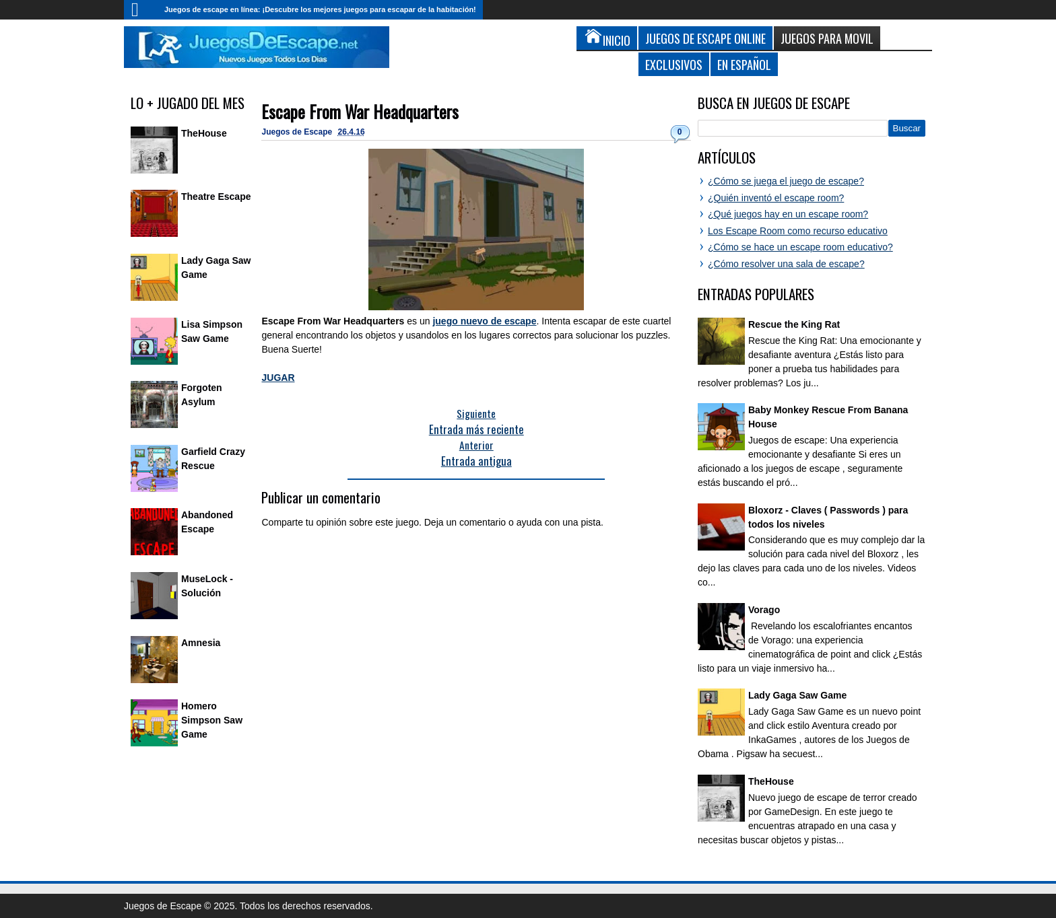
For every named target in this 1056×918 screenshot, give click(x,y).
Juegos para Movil (827, 38)
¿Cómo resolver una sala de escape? (786, 263)
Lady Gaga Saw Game (797, 695)
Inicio (141, 10)
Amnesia (200, 642)
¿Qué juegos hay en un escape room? (788, 214)
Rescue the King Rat (794, 324)
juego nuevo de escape (484, 321)
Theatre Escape (216, 196)
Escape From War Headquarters (360, 111)
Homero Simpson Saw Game (211, 720)
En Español (744, 64)
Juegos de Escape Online (705, 38)
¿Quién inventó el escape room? (776, 197)
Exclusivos (673, 64)
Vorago (764, 609)
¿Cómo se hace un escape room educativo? (800, 247)
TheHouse (204, 133)
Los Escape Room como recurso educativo (798, 230)
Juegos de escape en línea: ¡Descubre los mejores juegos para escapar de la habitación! (320, 9)
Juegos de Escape (297, 132)
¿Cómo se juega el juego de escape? (786, 181)
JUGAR (277, 377)
